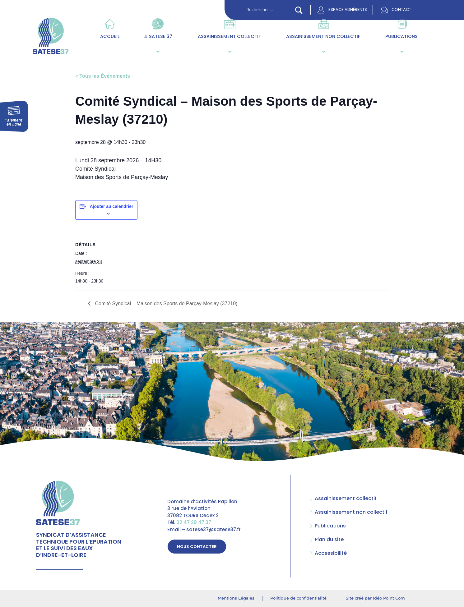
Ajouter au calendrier (111, 206)
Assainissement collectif (229, 44)
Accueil (109, 36)
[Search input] (269, 9)
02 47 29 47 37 (193, 522)
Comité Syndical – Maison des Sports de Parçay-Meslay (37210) (165, 303)
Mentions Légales (236, 598)
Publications (401, 44)
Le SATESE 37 (157, 44)
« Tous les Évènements (102, 76)
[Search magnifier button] (299, 10)
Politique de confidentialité (298, 598)
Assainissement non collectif (323, 44)
